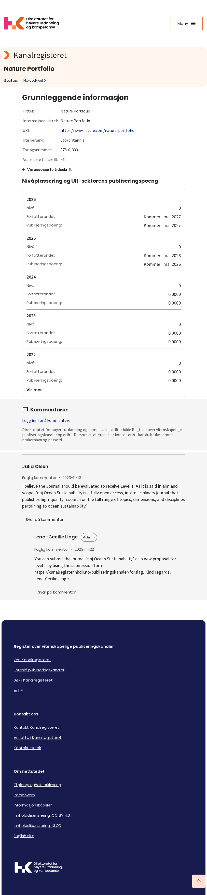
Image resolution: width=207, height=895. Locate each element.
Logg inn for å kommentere (46, 420)
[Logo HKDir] (103, 868)
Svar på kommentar (44, 519)
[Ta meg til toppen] (198, 881)
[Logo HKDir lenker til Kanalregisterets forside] (34, 23)
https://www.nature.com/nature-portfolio (97, 130)
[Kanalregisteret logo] (103, 55)
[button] (103, 390)
